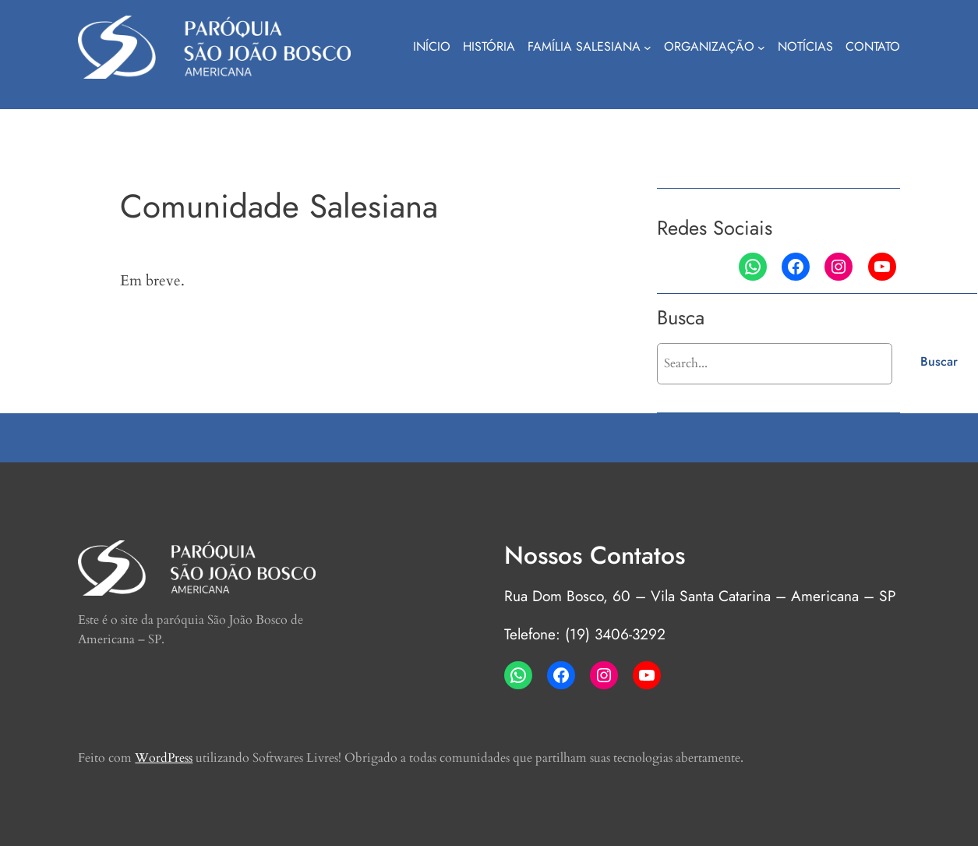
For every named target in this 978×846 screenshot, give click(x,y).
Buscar (939, 361)
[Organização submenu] (761, 47)
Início (431, 46)
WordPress (163, 757)
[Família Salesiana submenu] (647, 47)
